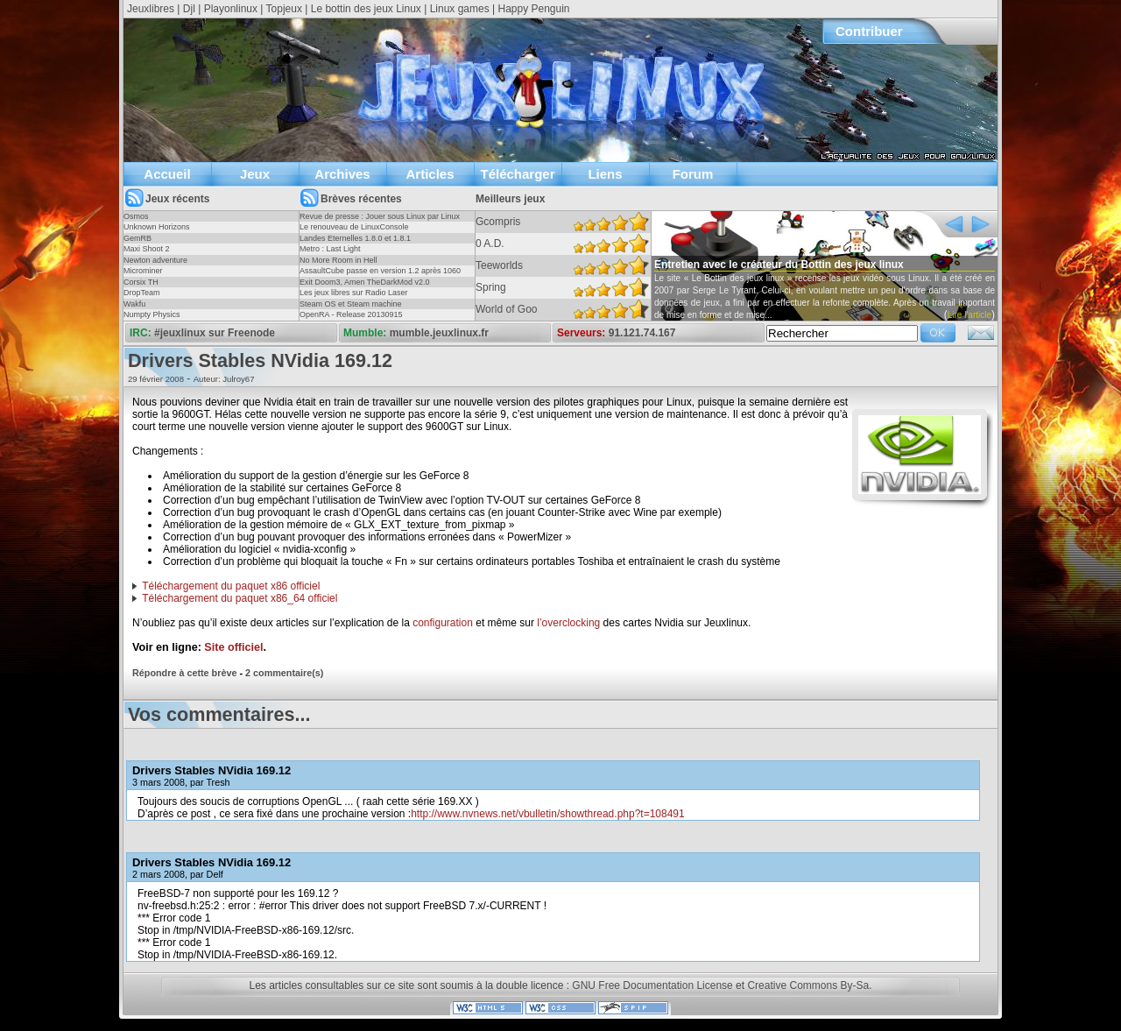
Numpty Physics (151, 314)
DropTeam (141, 292)
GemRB (137, 238)
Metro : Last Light (330, 248)
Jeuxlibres (150, 9)
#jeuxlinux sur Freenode (214, 333)
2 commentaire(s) (284, 672)
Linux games (460, 9)
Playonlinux (230, 9)
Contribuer (869, 31)
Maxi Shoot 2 (146, 248)
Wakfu (134, 304)
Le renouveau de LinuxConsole (354, 226)
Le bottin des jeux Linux (366, 9)
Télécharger (517, 173)
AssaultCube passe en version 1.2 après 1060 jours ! (380, 276)
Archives (342, 173)
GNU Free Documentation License (652, 985)
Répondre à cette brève (184, 672)
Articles (429, 173)
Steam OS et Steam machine (351, 304)
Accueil (167, 173)
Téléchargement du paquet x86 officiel (231, 586)
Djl (189, 9)
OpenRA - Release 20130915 (351, 314)
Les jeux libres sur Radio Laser (354, 292)
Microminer (143, 270)
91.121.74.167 (642, 333)
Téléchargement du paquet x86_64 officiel (239, 598)
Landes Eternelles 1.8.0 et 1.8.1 (355, 238)
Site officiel (233, 647)
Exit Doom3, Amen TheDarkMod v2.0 (364, 282)
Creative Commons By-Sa (808, 985)
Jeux (255, 173)
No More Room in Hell (338, 260)
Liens (605, 173)
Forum (693, 173)
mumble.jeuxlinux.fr (439, 333)
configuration (442, 623)
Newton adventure (155, 260)
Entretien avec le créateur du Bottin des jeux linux (779, 264)
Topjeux (284, 9)
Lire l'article (969, 315)
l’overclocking (568, 623)
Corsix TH (141, 282)
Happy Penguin (533, 9)
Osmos (136, 216)
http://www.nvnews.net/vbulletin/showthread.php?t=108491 (548, 814)
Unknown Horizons (156, 226)
